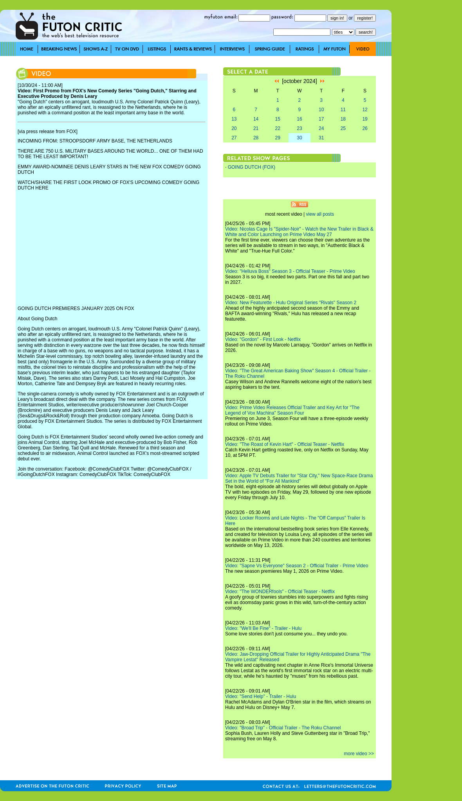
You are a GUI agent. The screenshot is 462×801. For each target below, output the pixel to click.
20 (233, 128)
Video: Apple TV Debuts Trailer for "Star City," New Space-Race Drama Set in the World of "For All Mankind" (299, 478)
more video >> (359, 753)
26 (364, 128)
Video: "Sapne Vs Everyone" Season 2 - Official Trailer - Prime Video (296, 565)
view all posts (320, 214)
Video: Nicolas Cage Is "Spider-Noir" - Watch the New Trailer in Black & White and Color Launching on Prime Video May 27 (299, 231)
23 (299, 128)
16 (299, 119)
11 (343, 109)
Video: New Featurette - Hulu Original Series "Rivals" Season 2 (290, 302)
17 (321, 119)
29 (277, 138)
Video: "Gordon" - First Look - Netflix (263, 339)
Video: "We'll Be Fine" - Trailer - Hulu (263, 628)
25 (343, 128)
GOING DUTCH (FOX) (251, 167)
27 (233, 138)
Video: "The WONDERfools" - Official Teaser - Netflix (280, 591)
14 (255, 119)
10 (321, 109)
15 (277, 119)
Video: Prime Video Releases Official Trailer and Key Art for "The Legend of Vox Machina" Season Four (292, 410)
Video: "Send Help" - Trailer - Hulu (260, 696)
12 (364, 109)
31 (321, 138)
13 (233, 119)
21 (255, 128)
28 (255, 138)
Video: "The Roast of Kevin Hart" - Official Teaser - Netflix (284, 444)
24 (321, 128)
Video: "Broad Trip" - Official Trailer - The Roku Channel (283, 728)
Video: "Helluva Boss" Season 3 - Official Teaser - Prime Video (290, 271)
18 (343, 119)
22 (277, 128)
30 (299, 138)
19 (364, 119)
